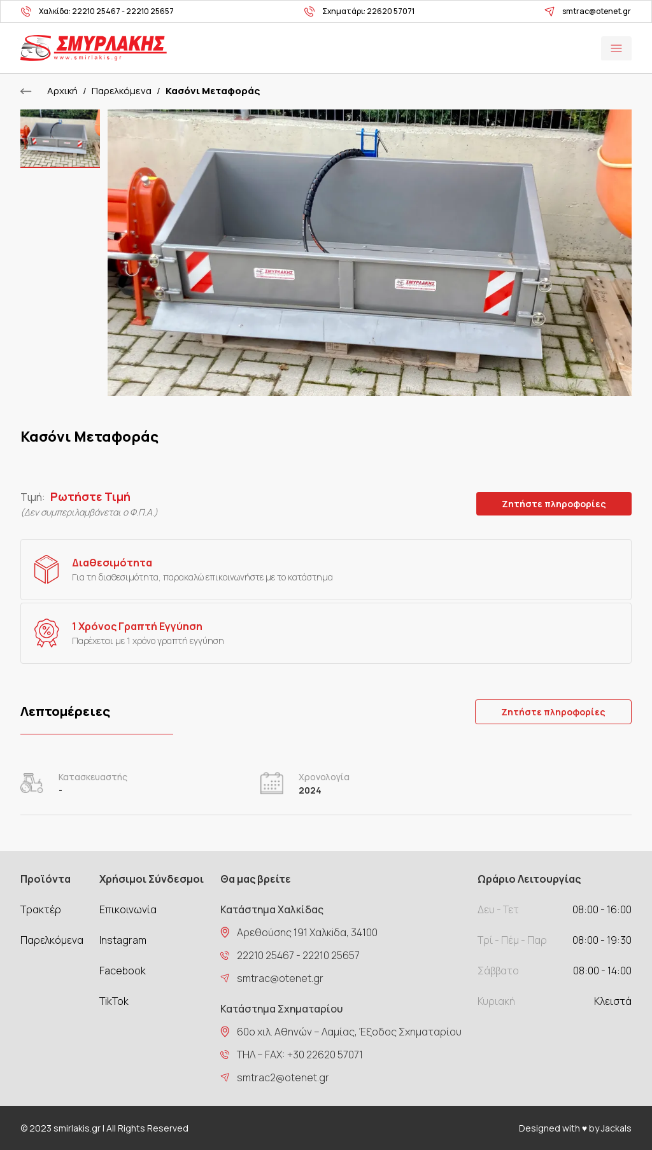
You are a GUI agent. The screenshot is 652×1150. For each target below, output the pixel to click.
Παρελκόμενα (122, 90)
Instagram (122, 940)
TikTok (114, 1001)
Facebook (122, 971)
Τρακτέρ (40, 909)
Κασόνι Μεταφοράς (213, 90)
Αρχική (62, 90)
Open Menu (616, 48)
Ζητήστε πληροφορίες (554, 504)
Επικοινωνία (128, 909)
